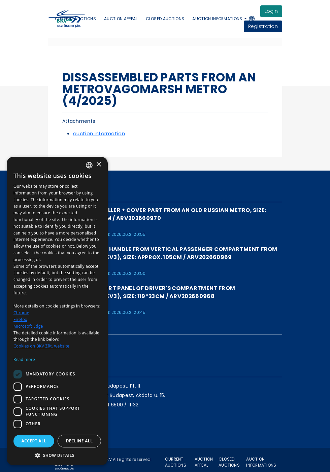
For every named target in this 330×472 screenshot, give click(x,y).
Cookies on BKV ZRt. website (41, 346)
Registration (263, 26)
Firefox (20, 319)
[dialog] (57, 311)
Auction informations (261, 462)
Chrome (21, 313)
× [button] (98, 164)
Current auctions (75, 19)
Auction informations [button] (217, 19)
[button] (255, 19)
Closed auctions (165, 19)
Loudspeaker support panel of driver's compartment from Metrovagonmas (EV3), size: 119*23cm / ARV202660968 (141, 292)
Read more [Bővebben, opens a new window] (24, 359)
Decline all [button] (79, 441)
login (271, 11)
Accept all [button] (34, 441)
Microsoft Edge (28, 326)
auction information (99, 133)
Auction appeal (120, 19)
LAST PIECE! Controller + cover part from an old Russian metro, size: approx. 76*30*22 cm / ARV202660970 (157, 214)
